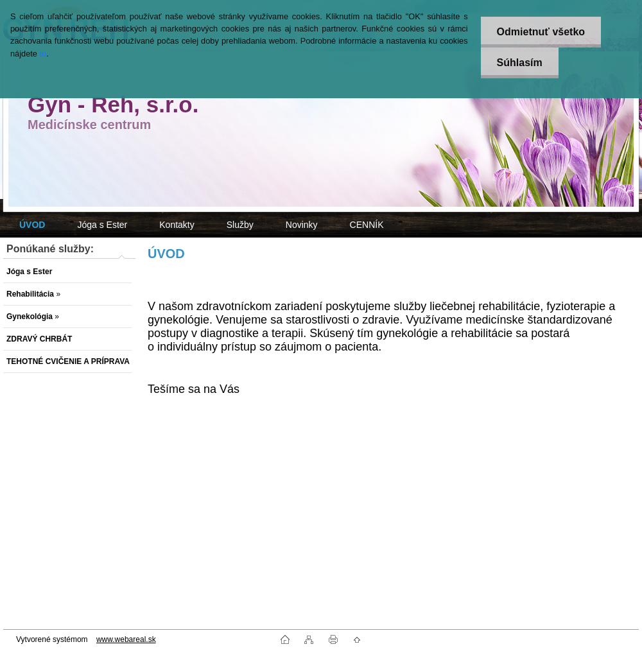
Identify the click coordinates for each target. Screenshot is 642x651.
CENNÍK (367, 225)
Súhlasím (519, 62)
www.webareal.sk (126, 639)
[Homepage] (32, 225)
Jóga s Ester (102, 225)
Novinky (302, 225)
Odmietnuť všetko (541, 31)
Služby (240, 225)
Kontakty (176, 225)
